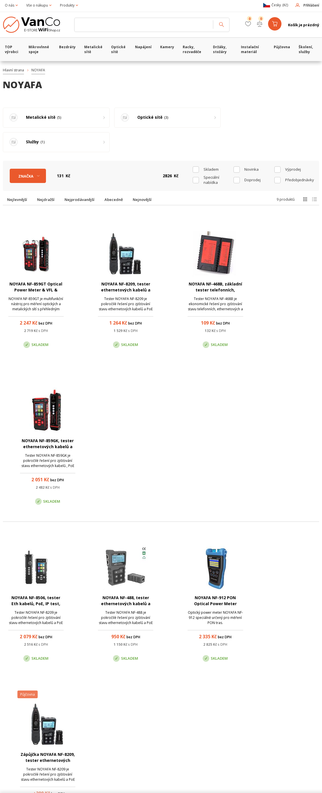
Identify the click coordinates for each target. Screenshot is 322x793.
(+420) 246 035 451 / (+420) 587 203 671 (188, 674)
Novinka (251, 144)
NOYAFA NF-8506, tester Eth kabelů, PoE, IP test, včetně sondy (33, 422)
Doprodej (252, 155)
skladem (211, 144)
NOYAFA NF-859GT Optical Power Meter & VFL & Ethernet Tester (33, 265)
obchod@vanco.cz (270, 674)
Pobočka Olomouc (185, 703)
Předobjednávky (299, 155)
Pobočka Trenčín (260, 703)
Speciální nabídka (211, 155)
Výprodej (293, 144)
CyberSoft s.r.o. (87, 783)
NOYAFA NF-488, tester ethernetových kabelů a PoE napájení (118, 422)
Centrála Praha (105, 703)
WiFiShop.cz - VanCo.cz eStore (36, 25)
